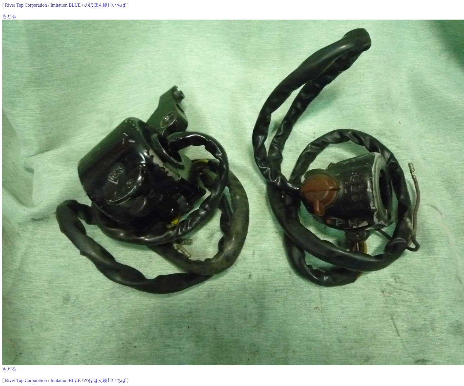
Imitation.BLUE (65, 5)
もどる (9, 16)
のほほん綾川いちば (105, 5)
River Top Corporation (26, 5)
